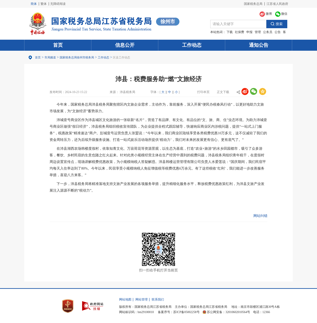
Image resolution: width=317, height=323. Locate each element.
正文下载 (223, 92)
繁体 (44, 4)
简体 (34, 4)
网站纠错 (260, 216)
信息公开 (125, 45)
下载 (230, 32)
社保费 (239, 32)
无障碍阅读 (58, 4)
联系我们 (158, 299)
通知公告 (258, 45)
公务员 (267, 32)
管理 (258, 32)
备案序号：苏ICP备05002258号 (179, 312)
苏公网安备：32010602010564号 (228, 312)
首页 (58, 45)
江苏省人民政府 (277, 4)
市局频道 (50, 57)
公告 (278, 32)
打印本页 (203, 92)
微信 (281, 14)
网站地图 (125, 299)
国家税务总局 (253, 4)
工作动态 (191, 45)
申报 (249, 32)
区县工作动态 (121, 57)
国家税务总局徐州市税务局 (77, 57)
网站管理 (141, 299)
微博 (266, 14)
